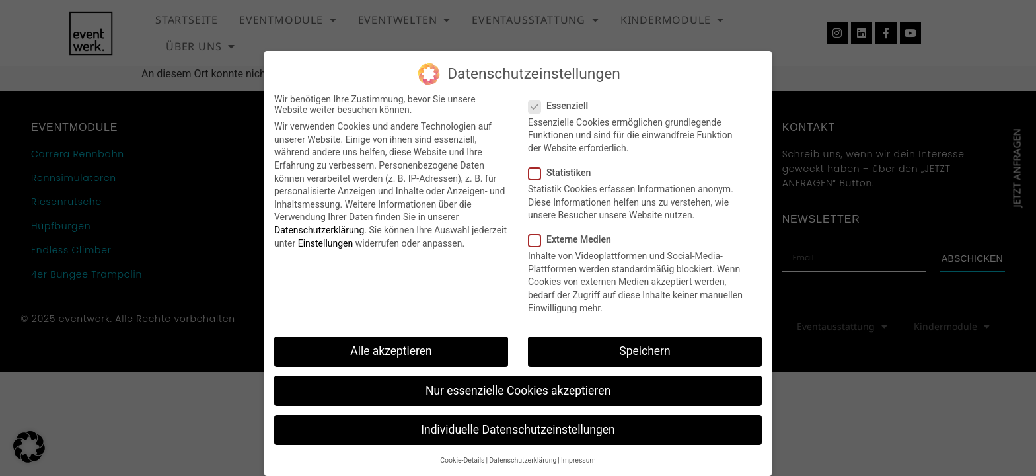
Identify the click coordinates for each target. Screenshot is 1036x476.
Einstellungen (325, 243)
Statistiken (563, 172)
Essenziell (562, 105)
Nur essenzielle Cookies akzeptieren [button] (518, 390)
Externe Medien (574, 239)
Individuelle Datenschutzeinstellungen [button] (517, 429)
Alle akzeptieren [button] (391, 351)
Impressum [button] (578, 460)
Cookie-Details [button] (462, 460)
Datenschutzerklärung (319, 230)
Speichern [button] (644, 351)
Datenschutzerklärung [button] (522, 460)
